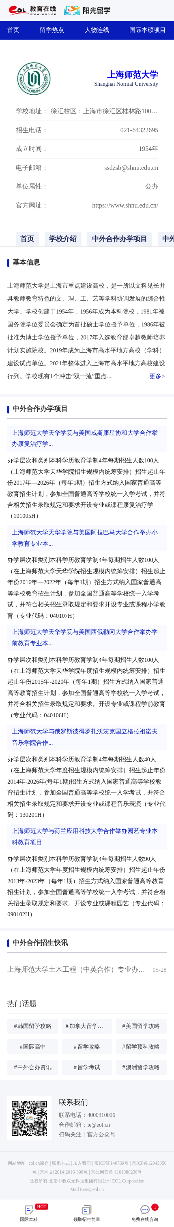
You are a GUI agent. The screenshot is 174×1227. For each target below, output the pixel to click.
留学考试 (87, 1067)
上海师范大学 (132, 74)
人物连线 (100, 30)
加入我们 (82, 1163)
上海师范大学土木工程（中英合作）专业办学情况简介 (90, 969)
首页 (16, 30)
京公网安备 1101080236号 (116, 1172)
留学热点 (55, 30)
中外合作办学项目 (119, 239)
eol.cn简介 (39, 1163)
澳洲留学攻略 (141, 1067)
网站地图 (17, 1163)
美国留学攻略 (141, 1026)
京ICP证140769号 (111, 1163)
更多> (157, 376)
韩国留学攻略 (33, 1026)
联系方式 (61, 1163)
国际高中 (33, 1047)
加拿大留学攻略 (87, 1026)
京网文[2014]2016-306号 (64, 1172)
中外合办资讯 (33, 1067)
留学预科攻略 (141, 1047)
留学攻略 (87, 1047)
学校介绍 (63, 239)
